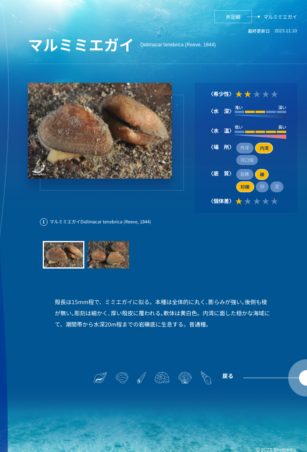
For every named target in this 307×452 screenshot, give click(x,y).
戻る (227, 376)
